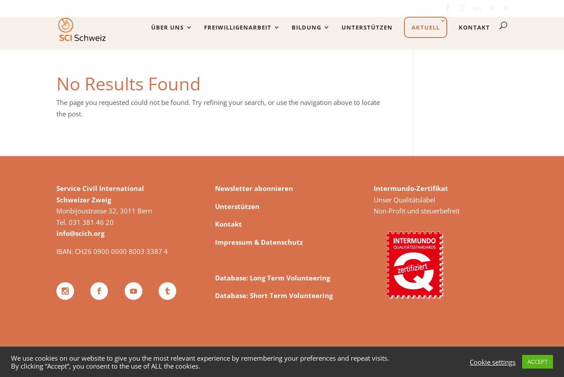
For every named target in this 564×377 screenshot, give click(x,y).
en (477, 8)
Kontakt (474, 27)
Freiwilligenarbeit (237, 27)
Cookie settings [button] (493, 362)
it (505, 8)
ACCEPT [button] (537, 362)
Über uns (167, 27)
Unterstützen (367, 27)
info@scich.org (80, 233)
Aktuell (426, 27)
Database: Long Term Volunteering (272, 277)
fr (492, 8)
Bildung (306, 27)
